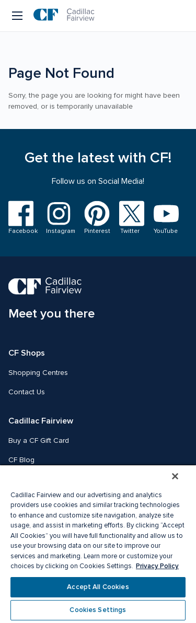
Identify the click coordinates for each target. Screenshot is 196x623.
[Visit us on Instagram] (58, 218)
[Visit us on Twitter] (130, 218)
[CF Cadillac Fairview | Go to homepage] (64, 15)
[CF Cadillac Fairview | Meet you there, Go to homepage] (51, 299)
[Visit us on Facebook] (20, 218)
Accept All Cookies (98, 587)
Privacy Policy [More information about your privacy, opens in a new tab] (157, 566)
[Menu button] (18, 15)
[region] (98, 543)
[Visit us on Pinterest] (95, 218)
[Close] (175, 476)
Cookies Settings (98, 610)
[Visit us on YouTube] (164, 218)
